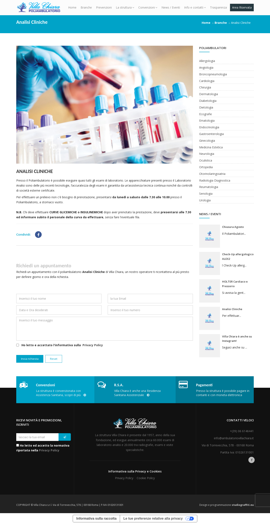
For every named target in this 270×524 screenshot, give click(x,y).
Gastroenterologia (211, 134)
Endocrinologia (209, 127)
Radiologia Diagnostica (214, 180)
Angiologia (206, 67)
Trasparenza (218, 7)
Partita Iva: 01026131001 (237, 452)
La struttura (125, 7)
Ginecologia (207, 141)
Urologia (205, 200)
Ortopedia (206, 167)
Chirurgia (205, 87)
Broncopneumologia (213, 74)
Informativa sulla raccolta (96, 518)
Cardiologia (206, 81)
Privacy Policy (92, 345)
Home (72, 7)
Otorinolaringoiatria (212, 174)
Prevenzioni (104, 7)
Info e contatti (195, 7)
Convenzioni (147, 7)
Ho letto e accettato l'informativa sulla (59, 345)
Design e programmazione (226, 505)
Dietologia (206, 107)
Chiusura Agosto (233, 227)
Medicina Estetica (211, 147)
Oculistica (205, 160)
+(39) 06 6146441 (242, 431)
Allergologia (207, 61)
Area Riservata (242, 7)
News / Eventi (170, 7)
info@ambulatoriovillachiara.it (234, 438)
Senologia (205, 194)
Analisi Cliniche (34, 171)
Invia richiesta (30, 359)
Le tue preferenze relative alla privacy (153, 518)
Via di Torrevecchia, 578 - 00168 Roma (228, 445)
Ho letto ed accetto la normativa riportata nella (42, 447)
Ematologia (207, 120)
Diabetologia (207, 101)
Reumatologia (208, 187)
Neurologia (206, 154)
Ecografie (205, 114)
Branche (86, 7)
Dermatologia (208, 94)
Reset (53, 359)
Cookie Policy (146, 478)
